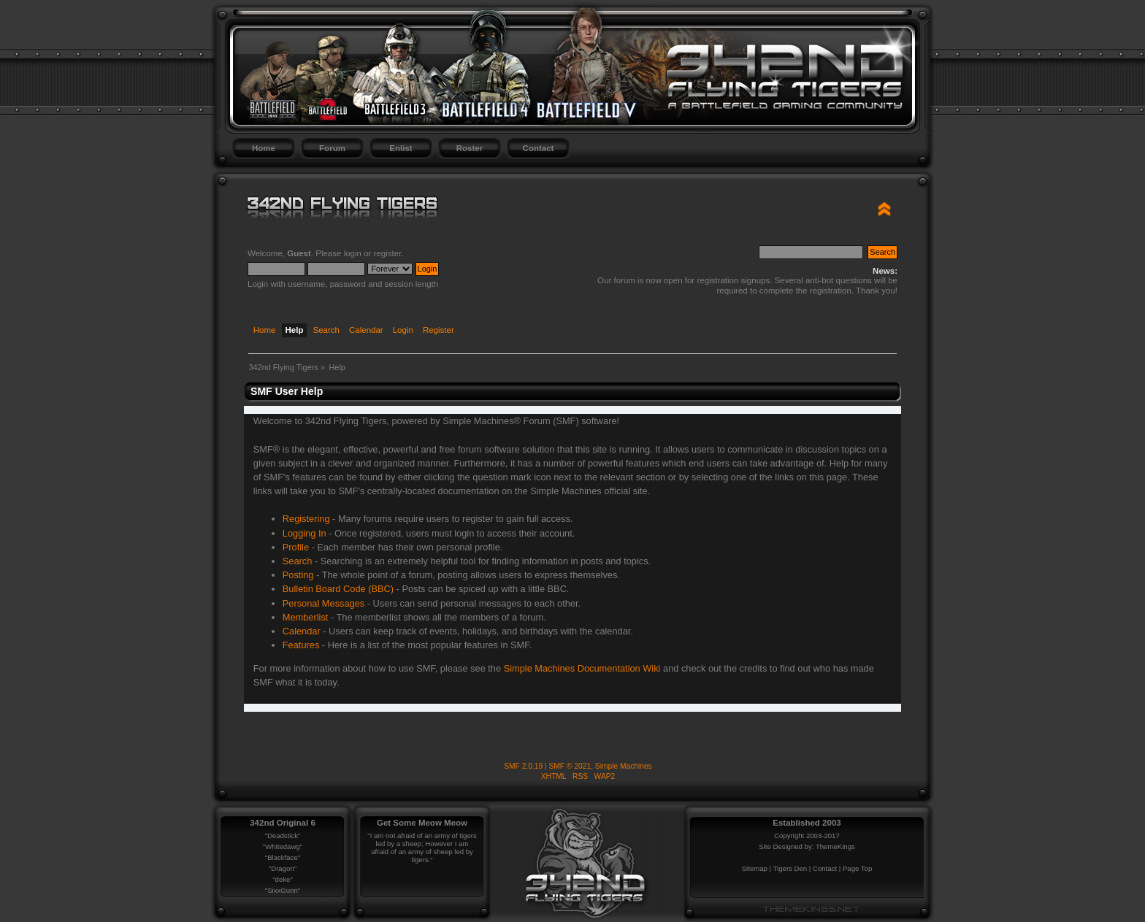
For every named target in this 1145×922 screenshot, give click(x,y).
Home (263, 148)
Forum (332, 148)
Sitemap (754, 868)
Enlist (400, 148)
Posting (298, 574)
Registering (306, 518)
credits (753, 668)
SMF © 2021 (570, 766)
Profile (296, 547)
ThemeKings (835, 846)
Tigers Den (790, 868)
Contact (538, 148)
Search (298, 561)
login (352, 253)
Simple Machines (623, 766)
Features (301, 644)
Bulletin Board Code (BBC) (338, 588)
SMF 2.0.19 (523, 766)
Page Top (857, 868)
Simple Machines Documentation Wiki (582, 668)
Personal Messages (323, 603)
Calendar (302, 631)
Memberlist (306, 617)
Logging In (304, 533)
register (388, 253)
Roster (469, 148)
